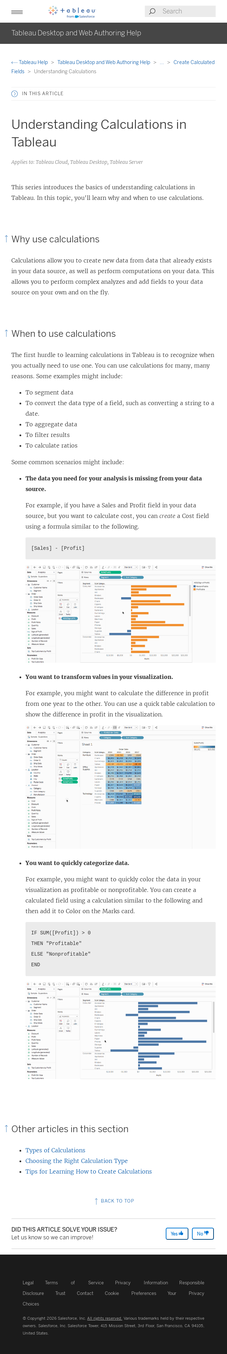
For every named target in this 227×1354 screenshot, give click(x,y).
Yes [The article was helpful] (177, 1234)
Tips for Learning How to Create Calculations (88, 1171)
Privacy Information (141, 1282)
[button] (17, 11)
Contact (85, 1293)
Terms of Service (74, 1282)
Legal (28, 1282)
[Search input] (189, 11)
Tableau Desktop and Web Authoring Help (104, 62)
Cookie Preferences (130, 1293)
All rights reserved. (104, 1318)
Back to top (113, 1201)
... (162, 62)
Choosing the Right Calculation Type (76, 1160)
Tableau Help (30, 62)
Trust (60, 1293)
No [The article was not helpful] (203, 1234)
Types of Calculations (55, 1150)
